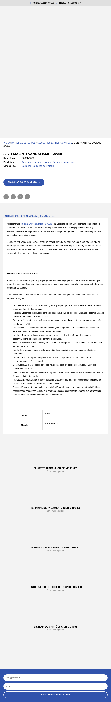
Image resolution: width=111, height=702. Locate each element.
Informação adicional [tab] (41, 119)
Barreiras (26, 68)
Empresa (17, 617)
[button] (96, 21)
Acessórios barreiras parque (54, 45)
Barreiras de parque (23, 45)
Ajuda (15, 624)
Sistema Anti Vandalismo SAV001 (37, 126)
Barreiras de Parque (43, 68)
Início (6, 45)
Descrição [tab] (13, 119)
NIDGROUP (19, 631)
